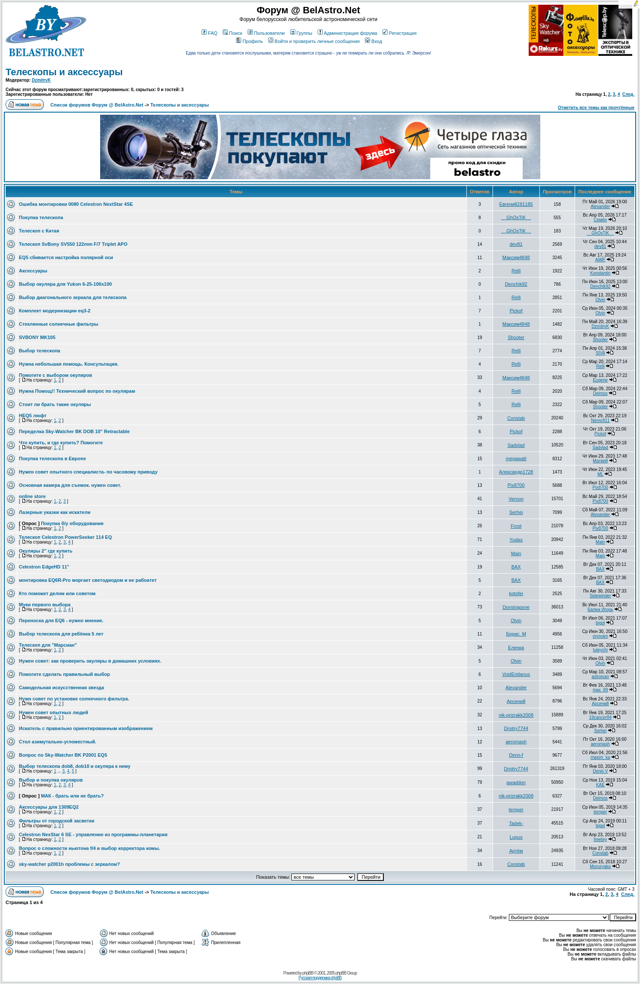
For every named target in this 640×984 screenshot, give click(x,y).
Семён (600, 219)
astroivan (600, 676)
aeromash (516, 741)
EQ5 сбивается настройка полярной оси (66, 257)
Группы (301, 33)
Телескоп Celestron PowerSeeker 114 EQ (65, 537)
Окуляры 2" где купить (46, 550)
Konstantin (600, 273)
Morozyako (600, 866)
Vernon (516, 498)
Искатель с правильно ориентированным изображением (86, 728)
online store (32, 496)
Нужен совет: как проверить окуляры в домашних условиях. (90, 660)
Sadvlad (516, 445)
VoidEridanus (516, 674)
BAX (516, 566)
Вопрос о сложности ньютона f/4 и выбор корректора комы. (89, 848)
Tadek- (516, 823)
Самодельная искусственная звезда (61, 687)
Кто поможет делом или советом (57, 593)
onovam (600, 636)
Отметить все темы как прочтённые (596, 107)
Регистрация (399, 33)
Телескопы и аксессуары (64, 72)
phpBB (308, 973)
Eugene (600, 380)
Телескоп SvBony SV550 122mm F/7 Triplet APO (73, 244)
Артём (516, 850)
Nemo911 (600, 420)
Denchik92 (516, 284)
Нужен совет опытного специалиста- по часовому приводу (88, 471)
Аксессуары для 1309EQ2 (49, 807)
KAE (600, 784)
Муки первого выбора (44, 604)
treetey (600, 839)
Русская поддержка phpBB (319, 977)
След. (628, 94)
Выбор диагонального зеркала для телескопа (72, 297)
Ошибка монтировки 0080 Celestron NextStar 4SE (76, 204)
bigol (600, 622)
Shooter (516, 337)
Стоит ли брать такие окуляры (55, 404)
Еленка (516, 647)
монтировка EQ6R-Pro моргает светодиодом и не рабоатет (87, 580)
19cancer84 (600, 717)
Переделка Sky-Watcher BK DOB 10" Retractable (74, 431)
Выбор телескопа (39, 350)
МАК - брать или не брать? (72, 795)
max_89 (600, 690)
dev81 (516, 244)
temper (516, 809)
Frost (516, 526)
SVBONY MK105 (37, 337)
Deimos (600, 393)
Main (600, 542)
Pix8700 (516, 485)
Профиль (249, 41)
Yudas (516, 539)
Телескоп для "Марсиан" (48, 645)
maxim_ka (600, 757)
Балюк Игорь (600, 609)
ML (600, 474)
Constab (516, 418)
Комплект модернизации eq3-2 (54, 310)
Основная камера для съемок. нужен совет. (70, 485)
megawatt (516, 458)
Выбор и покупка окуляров (51, 779)
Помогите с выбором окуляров (55, 375)
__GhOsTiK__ (516, 217)
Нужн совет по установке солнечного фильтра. (74, 698)
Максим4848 (516, 257)
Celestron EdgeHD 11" (44, 566)
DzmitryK (41, 80)
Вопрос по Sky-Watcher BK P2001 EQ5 (63, 755)
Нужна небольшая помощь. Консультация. (69, 364)
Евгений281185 (516, 204)
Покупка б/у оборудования (72, 523)
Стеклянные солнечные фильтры (58, 324)
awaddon (516, 782)
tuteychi (600, 650)
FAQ (209, 33)
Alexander (600, 206)
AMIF (600, 259)
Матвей (600, 460)
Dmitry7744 (516, 728)
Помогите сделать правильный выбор (64, 674)
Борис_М (516, 633)
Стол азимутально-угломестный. (57, 741)
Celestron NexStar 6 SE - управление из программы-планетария (93, 834)
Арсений (516, 701)
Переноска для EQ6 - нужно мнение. (61, 620)
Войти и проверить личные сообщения (314, 41)
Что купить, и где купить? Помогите (61, 442)
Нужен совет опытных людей (53, 712)
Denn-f (516, 755)
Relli (516, 270)
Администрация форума (347, 33)
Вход (373, 41)
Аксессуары (33, 270)
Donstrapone (516, 607)
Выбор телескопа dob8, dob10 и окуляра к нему (74, 766)
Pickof (516, 310)
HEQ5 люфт (32, 415)
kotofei (516, 593)
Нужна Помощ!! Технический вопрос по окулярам (77, 391)
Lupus (516, 837)
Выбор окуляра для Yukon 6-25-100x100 (65, 284)
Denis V (600, 771)
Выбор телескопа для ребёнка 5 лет (61, 633)
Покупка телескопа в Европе (52, 458)
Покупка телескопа (41, 217)
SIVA (600, 353)
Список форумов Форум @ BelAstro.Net (96, 104)
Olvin (600, 299)
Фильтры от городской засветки (56, 820)
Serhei (516, 512)
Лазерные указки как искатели (54, 512)
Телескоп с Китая (39, 230)
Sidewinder (600, 595)
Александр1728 (516, 471)
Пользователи (266, 33)
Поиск (232, 33)
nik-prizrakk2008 (516, 715)
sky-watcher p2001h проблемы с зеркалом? (69, 864)
